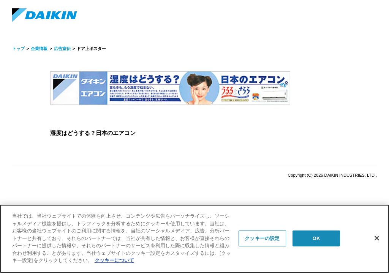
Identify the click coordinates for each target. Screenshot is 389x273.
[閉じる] (376, 238)
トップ (18, 48)
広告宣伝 (62, 48)
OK (316, 238)
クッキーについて (114, 260)
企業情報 (39, 48)
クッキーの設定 (262, 238)
